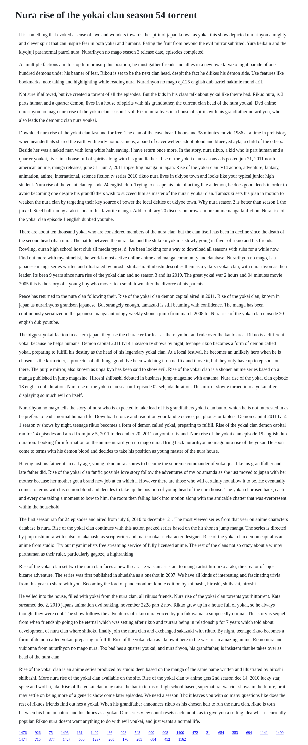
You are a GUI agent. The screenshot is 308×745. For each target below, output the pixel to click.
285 (139, 739)
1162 (182, 739)
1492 (94, 733)
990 (151, 733)
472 (195, 733)
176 (125, 739)
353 (235, 733)
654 (221, 733)
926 (38, 733)
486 (109, 733)
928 (123, 733)
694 (249, 733)
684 (153, 739)
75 (51, 733)
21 (208, 733)
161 (80, 733)
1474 (23, 739)
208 (111, 739)
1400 (180, 733)
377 (52, 739)
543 (137, 733)
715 (38, 739)
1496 (65, 733)
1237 (96, 739)
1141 (264, 733)
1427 (67, 739)
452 (167, 739)
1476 (23, 733)
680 (81, 739)
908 (165, 733)
